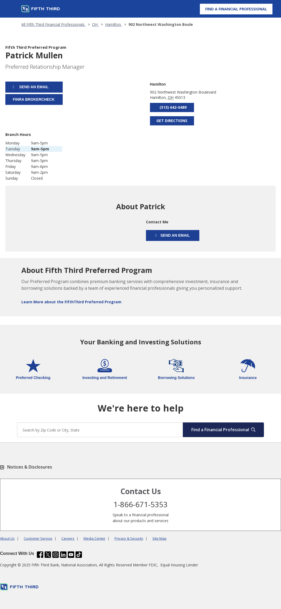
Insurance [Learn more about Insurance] (248, 378)
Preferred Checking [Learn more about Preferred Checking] (33, 378)
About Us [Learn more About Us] (7, 538)
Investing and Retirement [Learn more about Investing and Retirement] (104, 378)
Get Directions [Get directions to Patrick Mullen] (171, 120)
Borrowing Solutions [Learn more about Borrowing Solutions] (176, 378)
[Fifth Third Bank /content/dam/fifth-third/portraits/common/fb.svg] (40, 554)
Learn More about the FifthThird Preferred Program (71, 301)
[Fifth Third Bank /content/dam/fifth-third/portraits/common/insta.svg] (55, 554)
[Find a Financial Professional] (236, 9)
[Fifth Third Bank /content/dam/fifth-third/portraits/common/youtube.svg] (71, 554)
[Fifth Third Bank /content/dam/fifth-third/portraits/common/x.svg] (48, 554)
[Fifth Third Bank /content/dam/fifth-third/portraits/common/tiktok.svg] (79, 554)
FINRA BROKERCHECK (34, 99)
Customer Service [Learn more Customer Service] (38, 538)
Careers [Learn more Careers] (67, 538)
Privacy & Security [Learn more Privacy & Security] (128, 538)
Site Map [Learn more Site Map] (159, 538)
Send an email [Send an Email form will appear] (33, 87)
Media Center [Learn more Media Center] (94, 538)
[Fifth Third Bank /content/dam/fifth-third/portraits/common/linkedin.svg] (63, 554)
